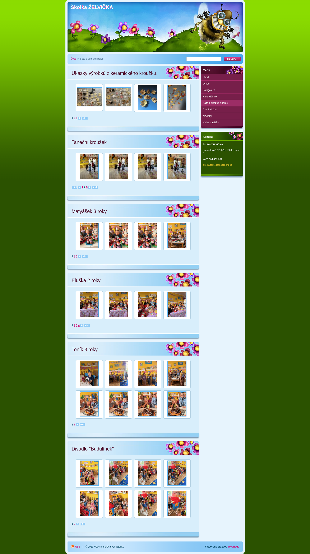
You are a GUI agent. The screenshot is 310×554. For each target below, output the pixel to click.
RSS (77, 546)
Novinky (207, 116)
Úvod (74, 58)
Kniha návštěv (211, 122)
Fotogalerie (209, 90)
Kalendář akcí (210, 96)
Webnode (233, 546)
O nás (206, 83)
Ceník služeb (210, 109)
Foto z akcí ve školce (215, 103)
